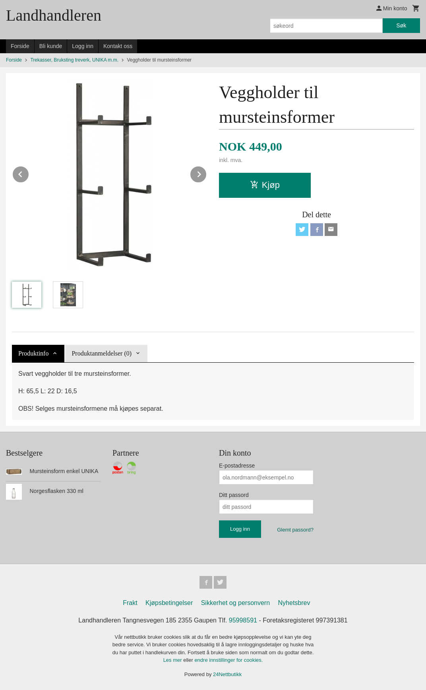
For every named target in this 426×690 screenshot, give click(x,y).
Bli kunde (50, 46)
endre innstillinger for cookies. (228, 660)
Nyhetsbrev (294, 602)
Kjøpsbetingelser (169, 602)
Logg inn (82, 46)
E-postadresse (237, 465)
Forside (20, 46)
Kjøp (265, 185)
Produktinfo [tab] (33, 353)
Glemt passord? (295, 530)
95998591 (243, 620)
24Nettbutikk (227, 674)
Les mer (173, 660)
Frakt (130, 602)
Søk (401, 25)
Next (206, 173)
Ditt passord (234, 495)
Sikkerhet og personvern (235, 602)
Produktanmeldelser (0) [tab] (102, 353)
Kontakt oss (117, 46)
